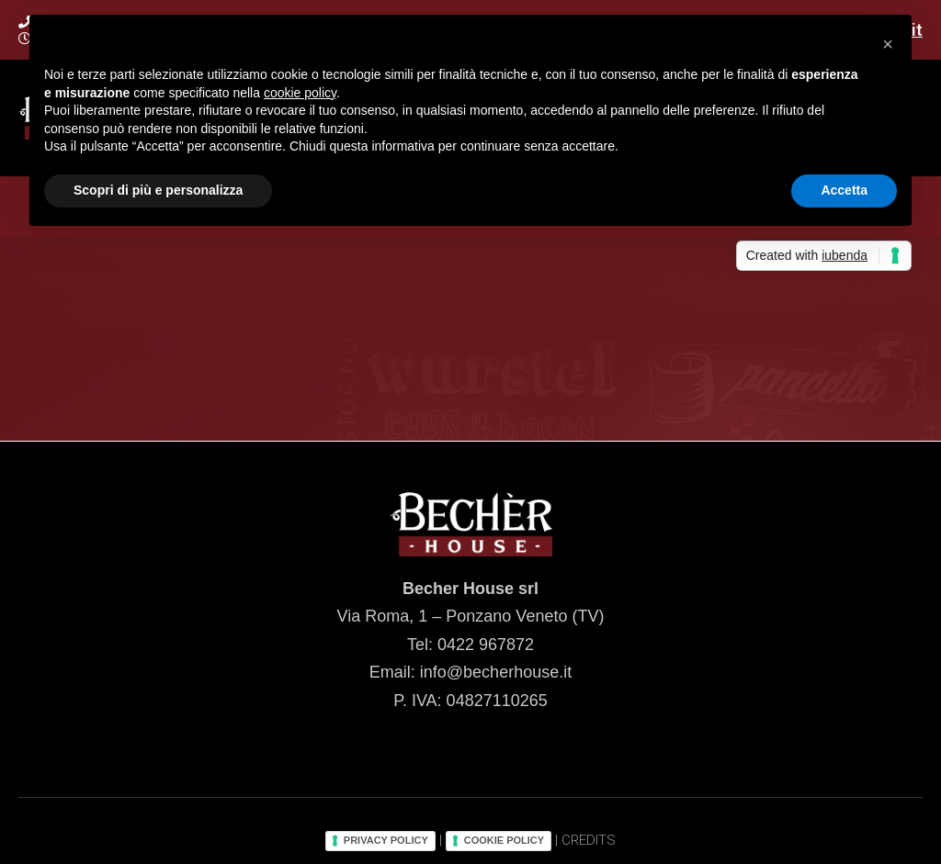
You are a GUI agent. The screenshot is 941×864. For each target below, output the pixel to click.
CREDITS (588, 840)
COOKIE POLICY (504, 840)
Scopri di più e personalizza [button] (158, 190)
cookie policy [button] (300, 92)
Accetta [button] (844, 190)
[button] (887, 44)
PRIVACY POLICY (386, 840)
